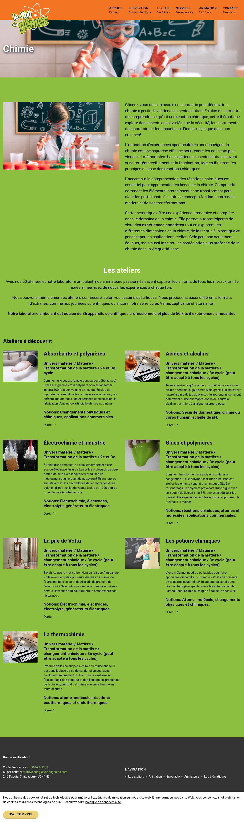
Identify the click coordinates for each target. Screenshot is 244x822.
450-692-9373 (38, 767)
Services (184, 10)
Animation (208, 10)
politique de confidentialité (103, 802)
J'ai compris (20, 814)
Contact (230, 10)
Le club (163, 10)
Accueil (115, 10)
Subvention (139, 10)
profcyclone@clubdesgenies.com (45, 772)
